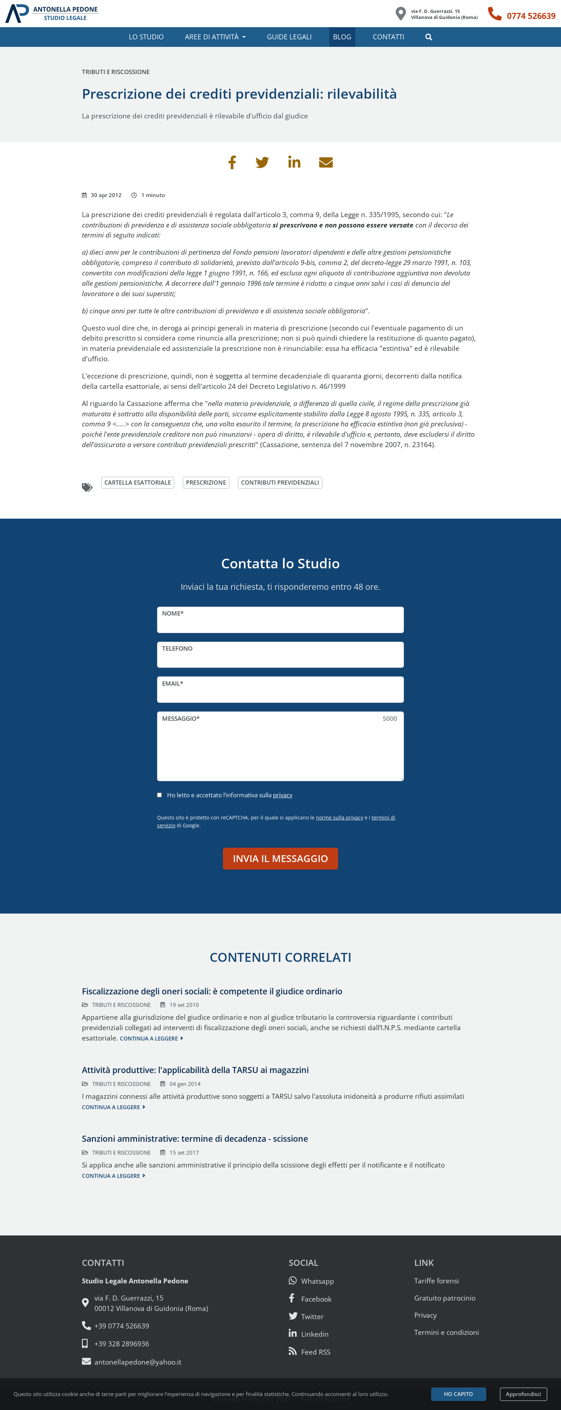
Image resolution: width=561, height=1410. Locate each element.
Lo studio (146, 36)
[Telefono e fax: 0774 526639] (145, 1326)
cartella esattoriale (139, 483)
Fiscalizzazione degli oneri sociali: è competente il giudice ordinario (212, 991)
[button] (429, 37)
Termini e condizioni (446, 1332)
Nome (171, 613)
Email (171, 683)
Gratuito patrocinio (444, 1298)
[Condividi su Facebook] (232, 165)
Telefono (177, 648)
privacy (283, 795)
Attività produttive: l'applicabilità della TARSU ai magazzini (195, 1070)
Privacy (425, 1315)
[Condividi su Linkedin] (294, 165)
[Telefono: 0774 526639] (522, 13)
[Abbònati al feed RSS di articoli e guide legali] (309, 1352)
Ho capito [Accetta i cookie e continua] (458, 1394)
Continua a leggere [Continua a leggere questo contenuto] (149, 1038)
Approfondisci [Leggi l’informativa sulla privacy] (523, 1394)
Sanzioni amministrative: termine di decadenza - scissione (195, 1138)
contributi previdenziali (286, 483)
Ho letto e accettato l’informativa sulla (230, 795)
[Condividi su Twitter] (262, 165)
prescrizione (209, 483)
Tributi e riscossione (116, 72)
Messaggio (179, 718)
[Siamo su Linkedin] (309, 1334)
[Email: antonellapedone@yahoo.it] (145, 1361)
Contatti (388, 36)
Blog (342, 36)
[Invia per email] (326, 165)
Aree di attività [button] (212, 36)
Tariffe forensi (436, 1281)
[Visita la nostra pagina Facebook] (310, 1299)
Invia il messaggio (280, 858)
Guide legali (289, 36)
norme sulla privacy (339, 817)
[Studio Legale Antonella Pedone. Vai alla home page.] (52, 13)
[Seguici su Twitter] (306, 1316)
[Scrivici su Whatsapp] (311, 1281)
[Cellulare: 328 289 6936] (145, 1344)
